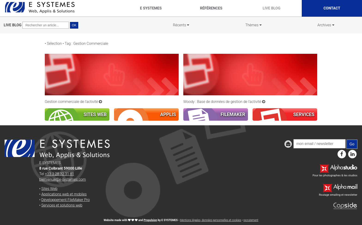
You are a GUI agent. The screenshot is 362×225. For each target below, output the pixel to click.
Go (352, 144)
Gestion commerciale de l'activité (73, 101)
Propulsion (150, 220)
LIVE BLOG (12, 25)
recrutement (251, 220)
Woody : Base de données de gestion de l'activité (224, 101)
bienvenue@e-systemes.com (62, 179)
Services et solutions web (61, 205)
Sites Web (49, 188)
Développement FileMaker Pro (65, 200)
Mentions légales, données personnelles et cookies (210, 220)
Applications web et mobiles (64, 194)
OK (74, 25)
